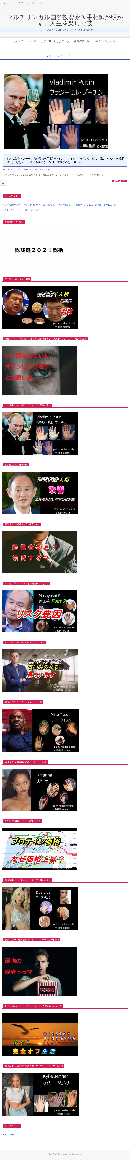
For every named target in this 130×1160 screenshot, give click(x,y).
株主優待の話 (49, 204)
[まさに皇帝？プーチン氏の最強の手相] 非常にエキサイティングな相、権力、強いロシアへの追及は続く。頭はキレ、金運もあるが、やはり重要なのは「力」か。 (64, 160)
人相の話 (78, 204)
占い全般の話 (65, 204)
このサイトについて (24, 41)
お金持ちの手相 (44, 169)
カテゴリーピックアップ (55, 41)
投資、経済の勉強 (32, 204)
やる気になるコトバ (11, 210)
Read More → (120, 181)
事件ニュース (110, 204)
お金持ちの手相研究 (11, 204)
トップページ (8, 1134)
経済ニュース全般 (92, 204)
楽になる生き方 (32, 210)
